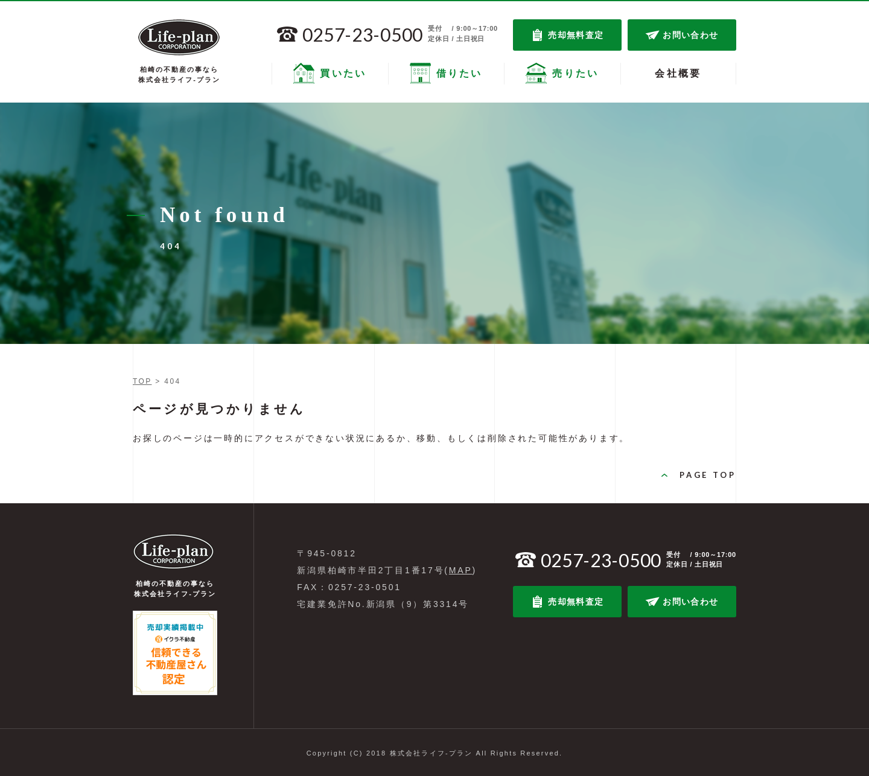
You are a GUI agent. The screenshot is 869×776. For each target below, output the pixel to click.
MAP (461, 570)
